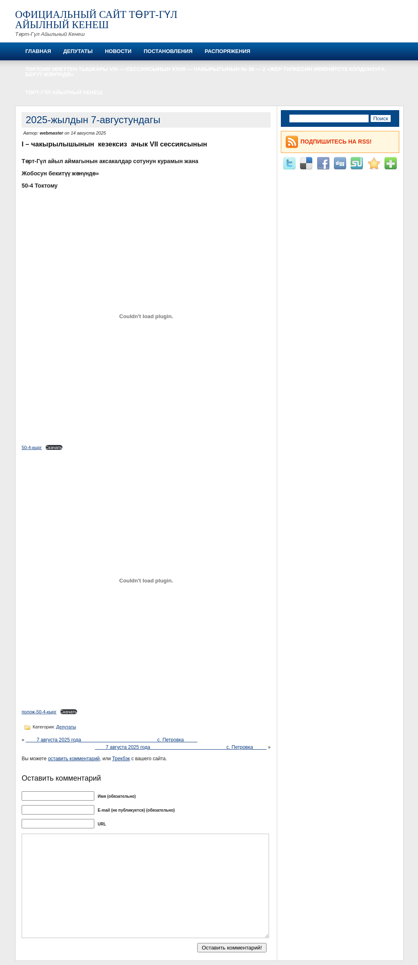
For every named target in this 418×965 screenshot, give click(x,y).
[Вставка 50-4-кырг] (146, 316)
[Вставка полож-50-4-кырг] (146, 580)
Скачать (53, 447)
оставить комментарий (74, 758)
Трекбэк (121, 758)
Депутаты (78, 51)
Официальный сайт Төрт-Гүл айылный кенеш (96, 19)
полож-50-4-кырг (39, 711)
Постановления (168, 51)
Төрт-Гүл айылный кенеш (63, 92)
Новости (118, 51)
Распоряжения (227, 51)
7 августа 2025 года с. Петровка (112, 740)
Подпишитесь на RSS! (336, 141)
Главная (38, 51)
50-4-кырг (32, 447)
